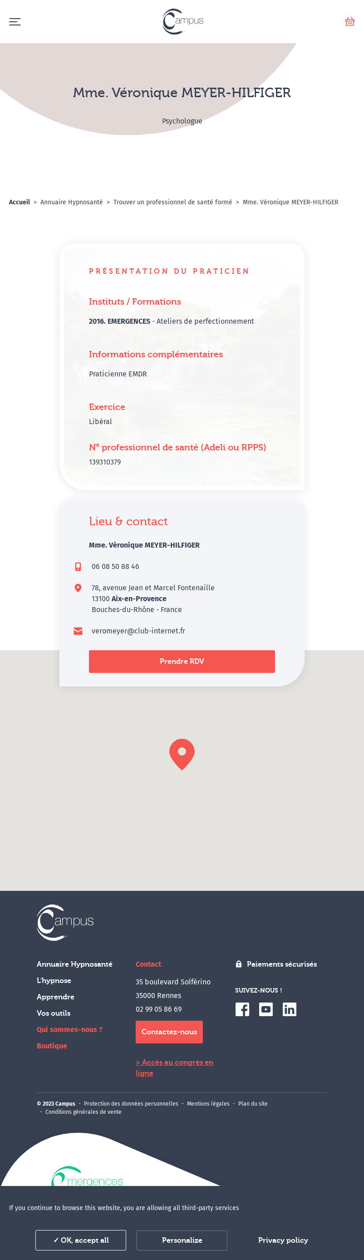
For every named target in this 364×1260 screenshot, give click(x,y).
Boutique (52, 1046)
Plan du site (253, 1104)
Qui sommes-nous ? (70, 1029)
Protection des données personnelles (131, 1104)
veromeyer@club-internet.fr (138, 631)
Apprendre (55, 997)
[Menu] (14, 21)
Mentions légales (208, 1104)
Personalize (182, 1240)
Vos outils (53, 1013)
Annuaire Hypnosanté (75, 964)
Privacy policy (283, 1240)
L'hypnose (54, 981)
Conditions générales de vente (83, 1112)
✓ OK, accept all (81, 1240)
